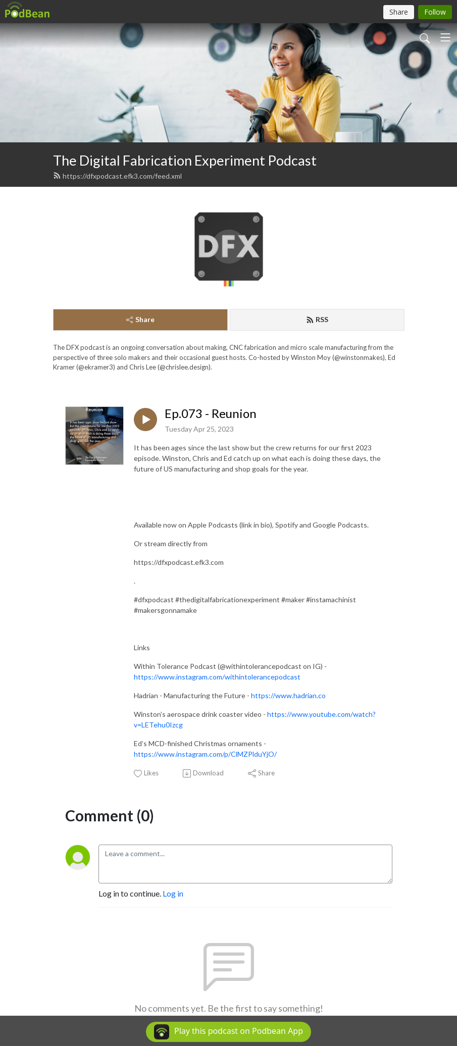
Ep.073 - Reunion (211, 413)
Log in (173, 893)
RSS (317, 319)
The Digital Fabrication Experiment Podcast (185, 160)
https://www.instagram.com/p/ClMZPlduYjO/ (205, 754)
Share (140, 319)
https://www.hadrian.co (288, 695)
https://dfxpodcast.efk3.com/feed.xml (117, 176)
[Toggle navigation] (445, 37)
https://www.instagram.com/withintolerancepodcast (217, 676)
